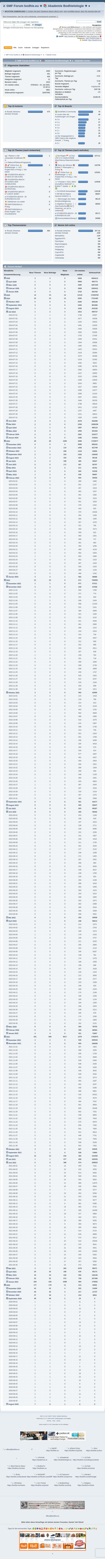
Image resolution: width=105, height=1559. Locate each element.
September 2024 (15, 305)
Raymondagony (61, 244)
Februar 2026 (13, 288)
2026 (8, 278)
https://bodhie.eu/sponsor (62, 1477)
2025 (8, 295)
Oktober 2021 (13, 1149)
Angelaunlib (95, 87)
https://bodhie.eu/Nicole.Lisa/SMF (39, 1477)
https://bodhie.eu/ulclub (86, 1468)
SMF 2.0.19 (43, 1416)
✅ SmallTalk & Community (65, 112)
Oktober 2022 (13, 693)
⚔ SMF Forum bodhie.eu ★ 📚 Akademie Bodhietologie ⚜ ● (46, 6)
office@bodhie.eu (12, 1449)
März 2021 (12, 1275)
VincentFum (59, 247)
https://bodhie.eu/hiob (86, 1485)
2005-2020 (51, 1418)
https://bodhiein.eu (93, 36)
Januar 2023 (13, 577)
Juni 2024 (12, 421)
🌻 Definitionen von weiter (15, 202)
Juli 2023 (12, 461)
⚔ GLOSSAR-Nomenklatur (65, 191)
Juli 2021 (12, 1159)
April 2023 (12, 471)
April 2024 (12, 428)
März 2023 (12, 475)
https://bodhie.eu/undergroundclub (86, 1460)
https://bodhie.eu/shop (62, 1485)
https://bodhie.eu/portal (73, 1451)
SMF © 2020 (52, 1416)
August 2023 (13, 458)
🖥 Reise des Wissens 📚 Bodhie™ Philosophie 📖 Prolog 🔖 (65, 167)
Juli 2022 (12, 809)
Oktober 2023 (13, 451)
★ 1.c (57, 130)
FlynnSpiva (59, 241)
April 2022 (12, 921)
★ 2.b (57, 133)
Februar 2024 (13, 434)
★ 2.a (57, 119)
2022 (8, 580)
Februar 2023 (13, 478)
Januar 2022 (13, 1033)
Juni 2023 (12, 465)
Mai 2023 (12, 468)
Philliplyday (59, 250)
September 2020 (15, 1299)
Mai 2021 (12, 1268)
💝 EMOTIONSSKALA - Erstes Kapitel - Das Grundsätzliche (14, 212)
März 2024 (12, 431)
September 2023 (15, 454)
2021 (8, 1037)
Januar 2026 (13, 292)
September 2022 (15, 802)
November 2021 (14, 1043)
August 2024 (13, 308)
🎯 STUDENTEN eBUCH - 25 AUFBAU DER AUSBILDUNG (15, 182)
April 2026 (12, 282)
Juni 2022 (12, 812)
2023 (8, 441)
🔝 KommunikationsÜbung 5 (66, 218)
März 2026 (12, 285)
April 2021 (12, 1272)
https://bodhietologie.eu (94, 38)
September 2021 (15, 1153)
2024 (8, 298)
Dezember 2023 (14, 445)
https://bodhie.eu (70, 36)
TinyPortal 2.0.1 (41, 1418)
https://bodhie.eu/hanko (16, 1485)
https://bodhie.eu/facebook (16, 1477)
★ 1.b (57, 128)
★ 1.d (57, 125)
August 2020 (13, 1404)
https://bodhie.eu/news (16, 1468)
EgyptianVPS (60, 238)
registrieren (34, 22)
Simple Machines (62, 1416)
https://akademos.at (95, 40)
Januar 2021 (13, 1282)
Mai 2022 (12, 918)
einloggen (23, 22)
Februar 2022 (13, 1030)
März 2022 (12, 1027)
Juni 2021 (12, 1163)
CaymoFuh (59, 252)
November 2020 (14, 1292)
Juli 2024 (12, 312)
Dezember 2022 (14, 584)
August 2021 (13, 1156)
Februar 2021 (13, 1278)
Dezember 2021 (14, 1040)
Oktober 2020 (13, 1295)
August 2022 (13, 805)
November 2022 (14, 587)
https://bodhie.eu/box (94, 1451)
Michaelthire (59, 236)
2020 (8, 1285)
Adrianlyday (59, 258)
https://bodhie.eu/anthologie (85, 1477)
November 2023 (14, 448)
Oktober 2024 (13, 302)
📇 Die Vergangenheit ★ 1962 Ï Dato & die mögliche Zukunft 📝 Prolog (65, 138)
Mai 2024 (12, 424)
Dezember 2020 (14, 1289)
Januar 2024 (13, 438)
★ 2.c (57, 143)
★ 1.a (57, 122)
